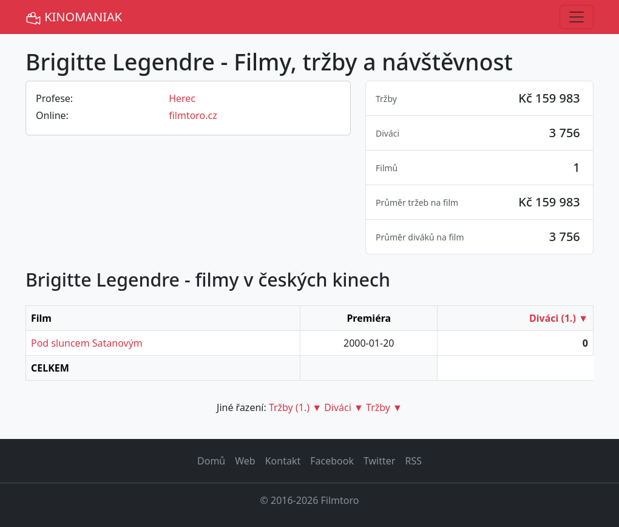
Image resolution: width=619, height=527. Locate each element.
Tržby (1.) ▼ (295, 407)
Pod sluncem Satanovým (87, 343)
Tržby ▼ (384, 407)
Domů (211, 460)
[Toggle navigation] (577, 17)
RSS (413, 460)
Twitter (379, 460)
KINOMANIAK (73, 17)
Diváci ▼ (344, 407)
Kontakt (283, 460)
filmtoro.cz (193, 115)
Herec (182, 98)
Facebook (332, 460)
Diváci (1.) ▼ (558, 318)
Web (245, 460)
